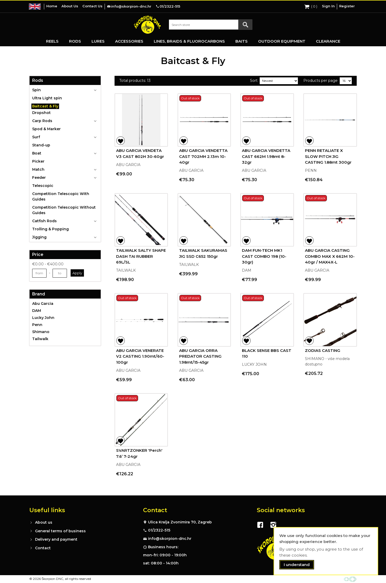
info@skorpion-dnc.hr (169, 538)
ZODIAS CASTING (322, 350)
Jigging (39, 237)
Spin (36, 90)
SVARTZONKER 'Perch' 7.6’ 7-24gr (139, 453)
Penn (37, 324)
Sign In (328, 6)
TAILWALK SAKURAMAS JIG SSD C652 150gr (203, 253)
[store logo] (147, 24)
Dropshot (41, 112)
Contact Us (92, 6)
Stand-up (41, 145)
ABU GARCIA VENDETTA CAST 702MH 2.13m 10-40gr (203, 156)
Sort (254, 80)
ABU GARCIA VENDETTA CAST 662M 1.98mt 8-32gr (266, 156)
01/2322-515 (159, 530)
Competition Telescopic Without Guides (64, 210)
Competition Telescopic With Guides (60, 196)
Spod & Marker (46, 129)
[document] (325, 551)
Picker (38, 161)
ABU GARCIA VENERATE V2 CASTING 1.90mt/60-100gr (140, 356)
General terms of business (60, 531)
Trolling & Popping (50, 229)
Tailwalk (40, 338)
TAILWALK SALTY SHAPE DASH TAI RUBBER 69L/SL (141, 256)
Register (347, 6)
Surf (36, 137)
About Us (69, 6)
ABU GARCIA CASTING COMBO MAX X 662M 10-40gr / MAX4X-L (330, 256)
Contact (43, 548)
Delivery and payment (56, 539)
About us (43, 522)
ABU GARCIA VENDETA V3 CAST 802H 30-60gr (140, 153)
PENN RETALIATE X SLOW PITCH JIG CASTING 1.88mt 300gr (328, 156)
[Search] (245, 24)
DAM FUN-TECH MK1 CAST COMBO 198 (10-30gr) (264, 256)
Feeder (39, 177)
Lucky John (43, 317)
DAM (36, 310)
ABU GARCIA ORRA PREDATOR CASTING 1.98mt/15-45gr (200, 356)
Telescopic (42, 185)
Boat (36, 153)
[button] (120, 140)
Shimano (40, 331)
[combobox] (210, 24)
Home (51, 6)
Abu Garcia (42, 303)
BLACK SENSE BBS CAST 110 (266, 353)
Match (38, 169)
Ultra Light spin (47, 98)
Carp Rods (42, 120)
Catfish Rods (44, 221)
